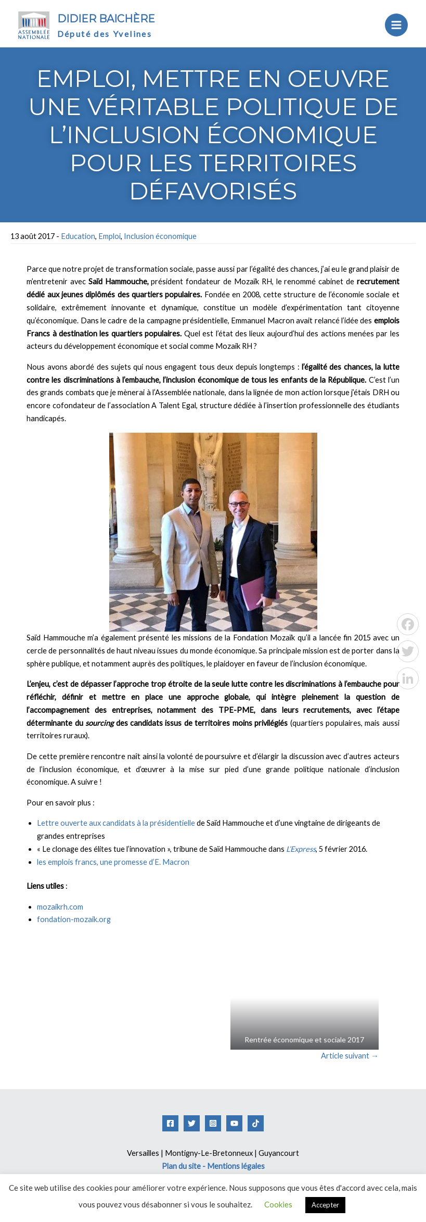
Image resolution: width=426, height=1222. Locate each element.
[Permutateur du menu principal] (396, 25)
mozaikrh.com (60, 906)
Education (78, 236)
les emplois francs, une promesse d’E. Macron (113, 862)
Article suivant (350, 1055)
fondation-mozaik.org (74, 919)
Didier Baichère (106, 18)
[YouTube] (234, 1123)
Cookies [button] (278, 1204)
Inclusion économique (160, 236)
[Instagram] (213, 1123)
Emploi (109, 236)
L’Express (301, 849)
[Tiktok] (256, 1123)
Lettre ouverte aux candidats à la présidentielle (116, 822)
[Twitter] (192, 1123)
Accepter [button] (325, 1205)
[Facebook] (170, 1123)
